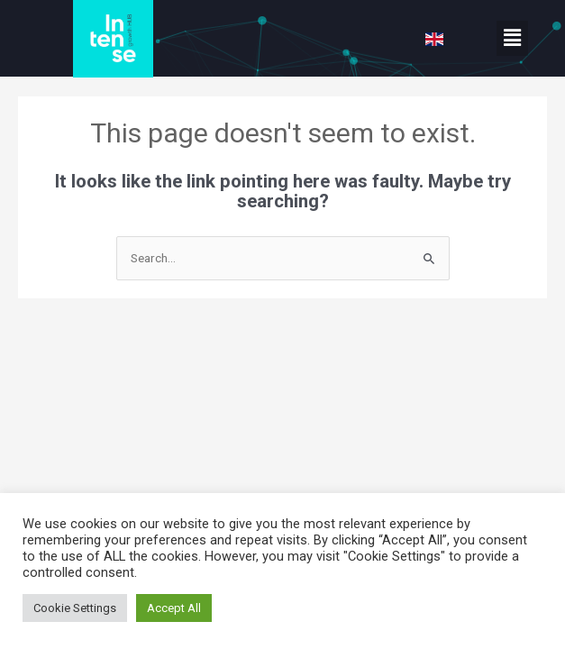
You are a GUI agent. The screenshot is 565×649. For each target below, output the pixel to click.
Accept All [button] (174, 608)
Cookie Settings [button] (74, 608)
